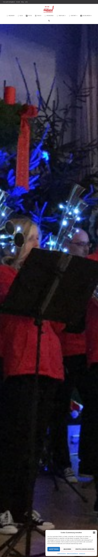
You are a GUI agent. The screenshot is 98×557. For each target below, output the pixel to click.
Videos (38, 15)
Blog (22, 2)
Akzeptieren (53, 549)
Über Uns (61, 15)
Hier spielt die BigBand (9, 2)
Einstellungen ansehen (85, 549)
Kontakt (18, 2)
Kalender (10, 15)
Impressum (82, 553)
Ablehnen (67, 549)
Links (26, 2)
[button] (94, 533)
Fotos (29, 15)
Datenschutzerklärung (72, 553)
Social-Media (86, 15)
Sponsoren (48, 15)
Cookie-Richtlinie (61, 553)
